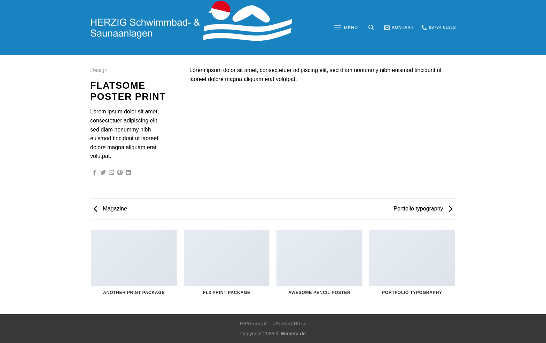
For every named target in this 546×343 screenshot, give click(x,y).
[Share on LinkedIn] (128, 173)
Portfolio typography (422, 209)
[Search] (371, 27)
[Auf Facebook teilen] (94, 173)
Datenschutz (289, 323)
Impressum (254, 323)
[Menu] (346, 27)
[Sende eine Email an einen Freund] (111, 173)
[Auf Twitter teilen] (103, 173)
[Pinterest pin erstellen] (120, 173)
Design (99, 70)
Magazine (110, 209)
